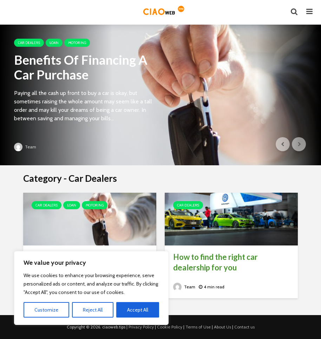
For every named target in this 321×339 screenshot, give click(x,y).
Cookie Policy (169, 327)
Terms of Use (198, 327)
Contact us (244, 327)
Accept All (137, 310)
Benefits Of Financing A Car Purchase (81, 67)
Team (25, 146)
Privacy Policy (141, 327)
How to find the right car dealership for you (215, 262)
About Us (222, 327)
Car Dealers (29, 42)
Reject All (93, 310)
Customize (46, 310)
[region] (91, 288)
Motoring (77, 42)
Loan (54, 42)
